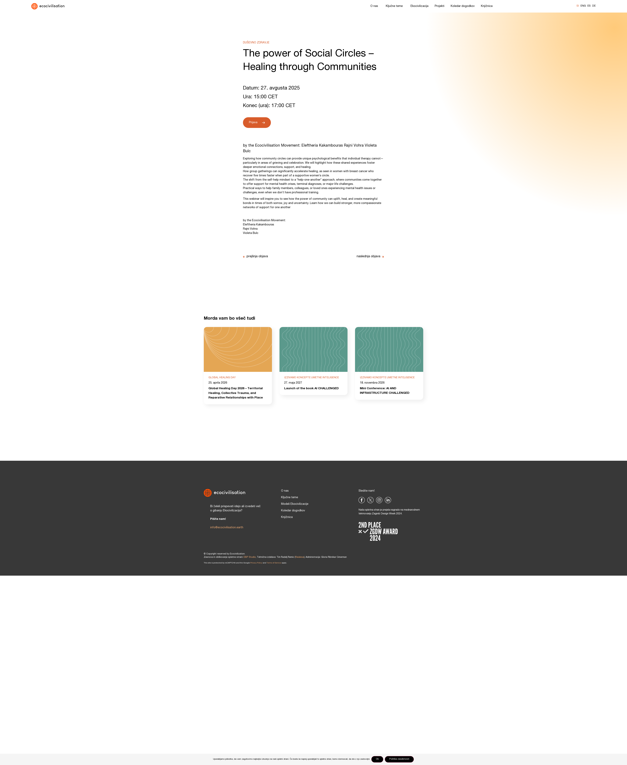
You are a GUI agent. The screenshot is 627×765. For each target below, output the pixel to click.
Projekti (439, 6)
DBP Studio (250, 557)
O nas (374, 6)
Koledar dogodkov (463, 6)
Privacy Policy (256, 563)
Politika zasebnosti (400, 759)
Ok (377, 759)
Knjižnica (487, 6)
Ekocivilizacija (419, 6)
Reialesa (299, 557)
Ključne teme (395, 6)
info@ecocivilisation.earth (226, 527)
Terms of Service (274, 563)
